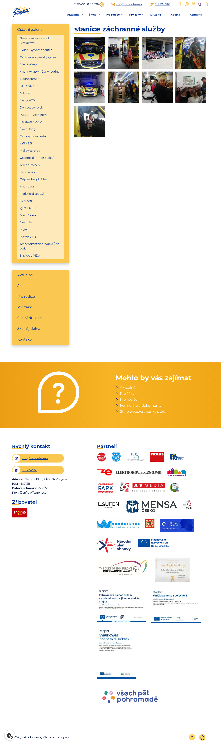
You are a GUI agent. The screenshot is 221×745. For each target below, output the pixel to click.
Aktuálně (73, 14)
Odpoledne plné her (34, 179)
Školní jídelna (28, 329)
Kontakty (196, 14)
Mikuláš (25, 93)
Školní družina (29, 318)
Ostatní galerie (30, 29)
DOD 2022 (27, 86)
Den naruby (28, 172)
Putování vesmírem (33, 114)
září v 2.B (26, 143)
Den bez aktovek (31, 107)
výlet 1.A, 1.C (28, 208)
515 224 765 (162, 4)
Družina (155, 14)
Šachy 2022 (27, 100)
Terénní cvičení (30, 165)
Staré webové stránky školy (143, 412)
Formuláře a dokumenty (141, 406)
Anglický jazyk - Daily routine (40, 71)
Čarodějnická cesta (33, 136)
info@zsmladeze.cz (129, 4)
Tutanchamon (29, 79)
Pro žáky (135, 14)
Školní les (26, 222)
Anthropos (27, 186)
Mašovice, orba (30, 150)
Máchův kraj (28, 215)
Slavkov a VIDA (30, 255)
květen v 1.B (28, 237)
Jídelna (175, 14)
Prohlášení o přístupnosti (29, 493)
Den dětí (26, 201)
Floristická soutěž (32, 193)
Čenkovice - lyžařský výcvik (38, 57)
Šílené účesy (28, 64)
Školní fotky (28, 129)
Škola (92, 14)
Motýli (24, 229)
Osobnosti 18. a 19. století (37, 157)
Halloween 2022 (31, 122)
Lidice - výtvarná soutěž (36, 50)
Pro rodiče (113, 14)
